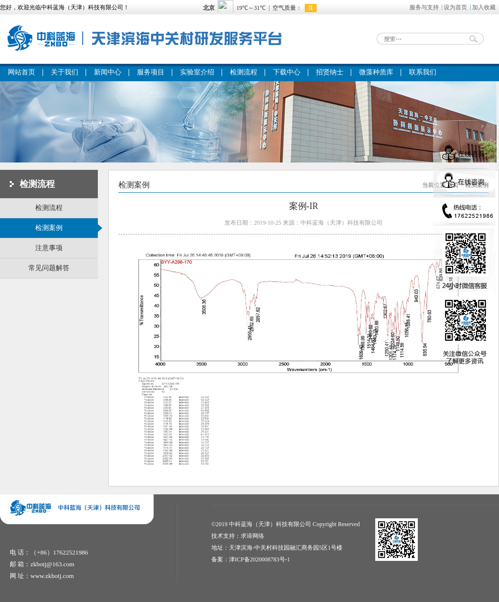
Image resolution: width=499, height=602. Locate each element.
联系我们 (422, 72)
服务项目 (150, 72)
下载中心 (286, 72)
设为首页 (455, 7)
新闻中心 (107, 72)
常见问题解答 (48, 268)
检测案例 (66, 228)
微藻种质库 (376, 72)
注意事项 (49, 248)
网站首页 (21, 72)
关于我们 (64, 72)
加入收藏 (484, 7)
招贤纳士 (329, 72)
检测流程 (243, 72)
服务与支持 (424, 7)
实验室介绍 (197, 72)
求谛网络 (252, 536)
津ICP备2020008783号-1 (259, 559)
